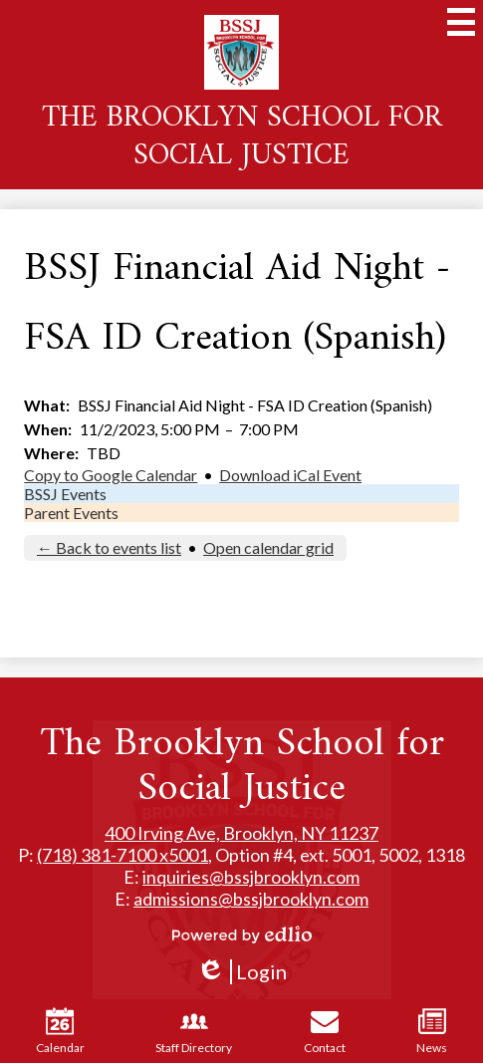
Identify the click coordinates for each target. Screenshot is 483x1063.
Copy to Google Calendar (110, 474)
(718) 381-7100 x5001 (122, 855)
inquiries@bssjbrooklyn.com (251, 877)
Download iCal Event (290, 474)
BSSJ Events (65, 493)
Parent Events (71, 512)
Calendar (60, 1031)
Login (241, 971)
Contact (325, 1031)
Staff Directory (193, 1031)
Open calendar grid (268, 547)
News (431, 1031)
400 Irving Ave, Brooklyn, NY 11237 (241, 833)
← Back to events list (109, 547)
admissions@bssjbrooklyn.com (250, 899)
